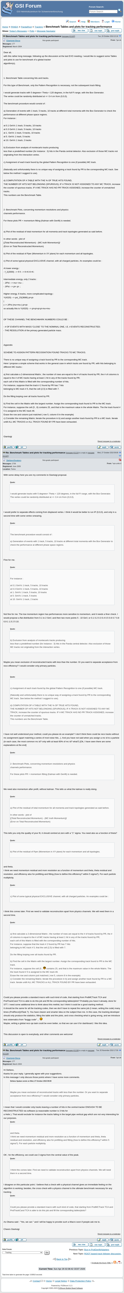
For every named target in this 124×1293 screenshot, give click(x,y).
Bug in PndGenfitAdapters (96, 1249)
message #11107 (68, 36)
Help (82, 22)
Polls (32, 31)
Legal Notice (61, 1281)
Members (93, 22)
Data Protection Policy (80, 1281)
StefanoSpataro (13, 460)
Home (116, 22)
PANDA (14, 27)
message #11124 (72, 453)
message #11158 (72, 1050)
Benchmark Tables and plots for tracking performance (33, 36)
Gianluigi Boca (13, 40)
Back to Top (61, 1259)
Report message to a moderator (109, 441)
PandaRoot (26, 27)
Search (71, 22)
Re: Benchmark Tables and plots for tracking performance (35, 452)
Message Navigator (46, 31)
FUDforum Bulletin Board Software (70, 1288)
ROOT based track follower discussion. (102, 1253)
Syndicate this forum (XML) (101, 1263)
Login (105, 22)
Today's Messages (18, 31)
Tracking (39, 27)
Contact (36, 1281)
